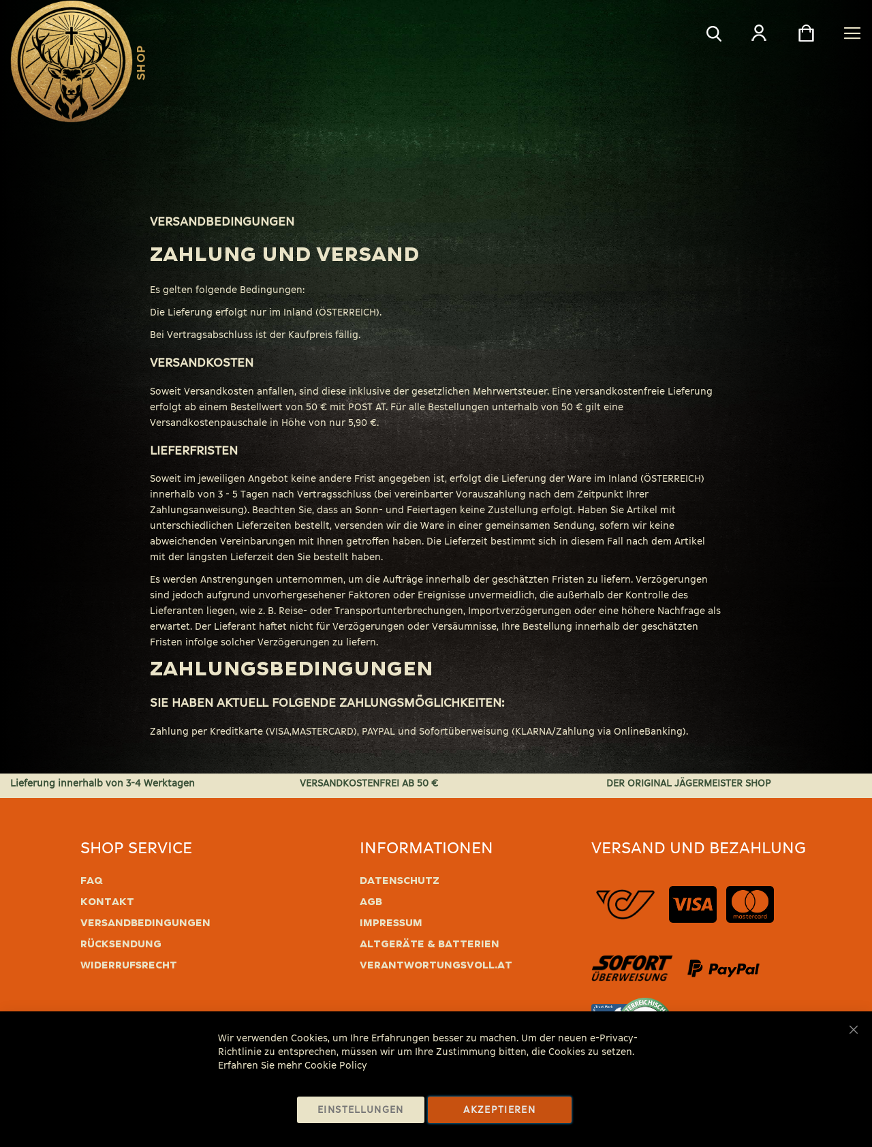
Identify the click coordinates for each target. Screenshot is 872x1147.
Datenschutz (399, 880)
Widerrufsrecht (128, 965)
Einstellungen (360, 1110)
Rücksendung (120, 944)
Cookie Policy (336, 1065)
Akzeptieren (499, 1110)
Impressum (391, 923)
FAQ (91, 880)
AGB (371, 902)
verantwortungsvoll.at (436, 965)
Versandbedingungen (145, 923)
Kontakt (107, 902)
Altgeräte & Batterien (429, 944)
